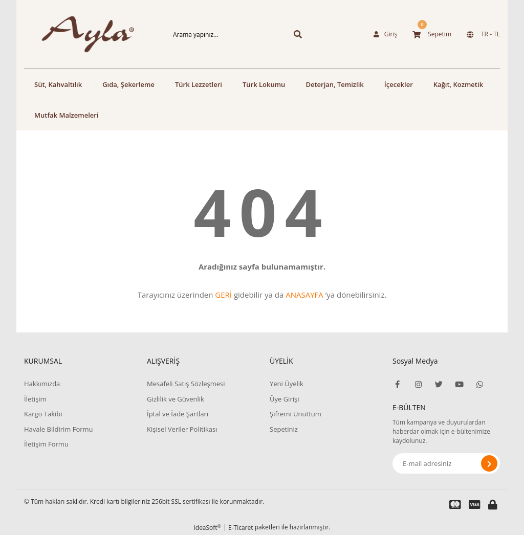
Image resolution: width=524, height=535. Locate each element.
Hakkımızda (42, 383)
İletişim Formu (46, 444)
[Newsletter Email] (446, 463)
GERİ (223, 294)
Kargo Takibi (43, 413)
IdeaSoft (207, 527)
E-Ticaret (240, 527)
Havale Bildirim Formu (58, 429)
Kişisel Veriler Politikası (182, 429)
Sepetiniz (284, 429)
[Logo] (78, 34)
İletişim (35, 399)
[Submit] (489, 463)
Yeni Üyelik (286, 383)
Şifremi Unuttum (295, 413)
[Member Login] (385, 34)
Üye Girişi (284, 399)
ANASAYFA (304, 294)
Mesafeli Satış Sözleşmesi (186, 383)
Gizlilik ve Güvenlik (175, 399)
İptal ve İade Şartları (177, 413)
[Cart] (431, 34)
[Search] (221, 34)
